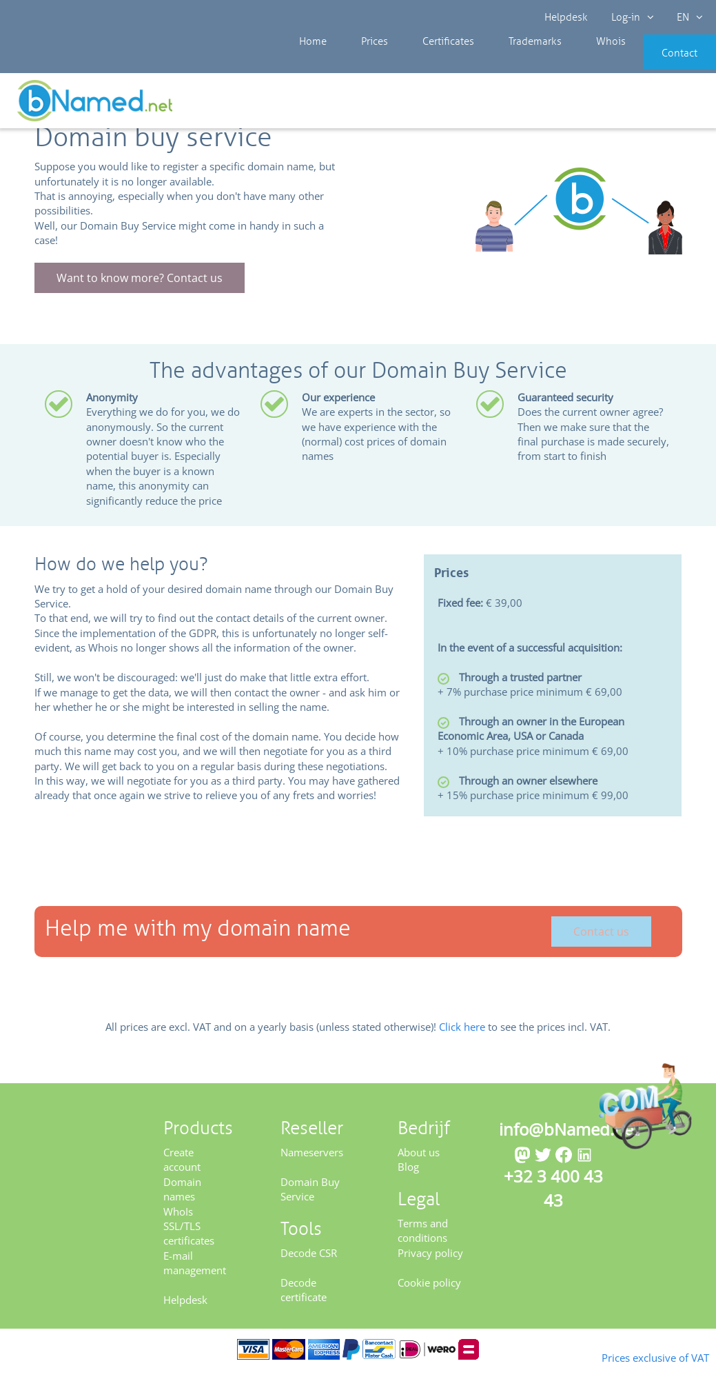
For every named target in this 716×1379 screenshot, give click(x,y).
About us (419, 1161)
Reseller (56, 103)
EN (686, 17)
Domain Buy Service (310, 1198)
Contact (659, 62)
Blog (408, 1176)
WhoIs (178, 1220)
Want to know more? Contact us (140, 286)
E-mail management (194, 1272)
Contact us (601, 941)
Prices (360, 62)
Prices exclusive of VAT (633, 1356)
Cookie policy (429, 1291)
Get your (666, 105)
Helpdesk (567, 17)
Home (309, 62)
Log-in (630, 17)
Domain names (182, 1198)
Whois (564, 62)
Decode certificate (303, 1299)
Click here (462, 1036)
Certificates (422, 62)
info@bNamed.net (569, 1138)
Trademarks (499, 62)
